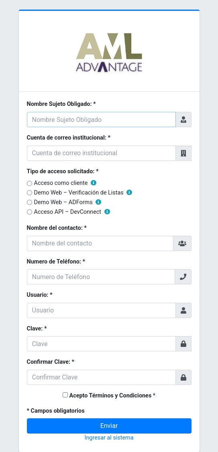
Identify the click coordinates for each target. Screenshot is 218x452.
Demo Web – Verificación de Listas (83, 192)
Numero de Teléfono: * (56, 261)
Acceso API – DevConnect (72, 212)
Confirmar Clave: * (51, 362)
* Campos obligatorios (56, 410)
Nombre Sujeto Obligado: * (61, 104)
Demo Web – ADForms (68, 202)
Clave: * (37, 328)
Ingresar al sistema (108, 437)
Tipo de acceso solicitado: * (63, 171)
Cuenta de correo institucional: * (68, 137)
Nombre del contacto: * (57, 228)
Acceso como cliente (65, 183)
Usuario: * (40, 295)
